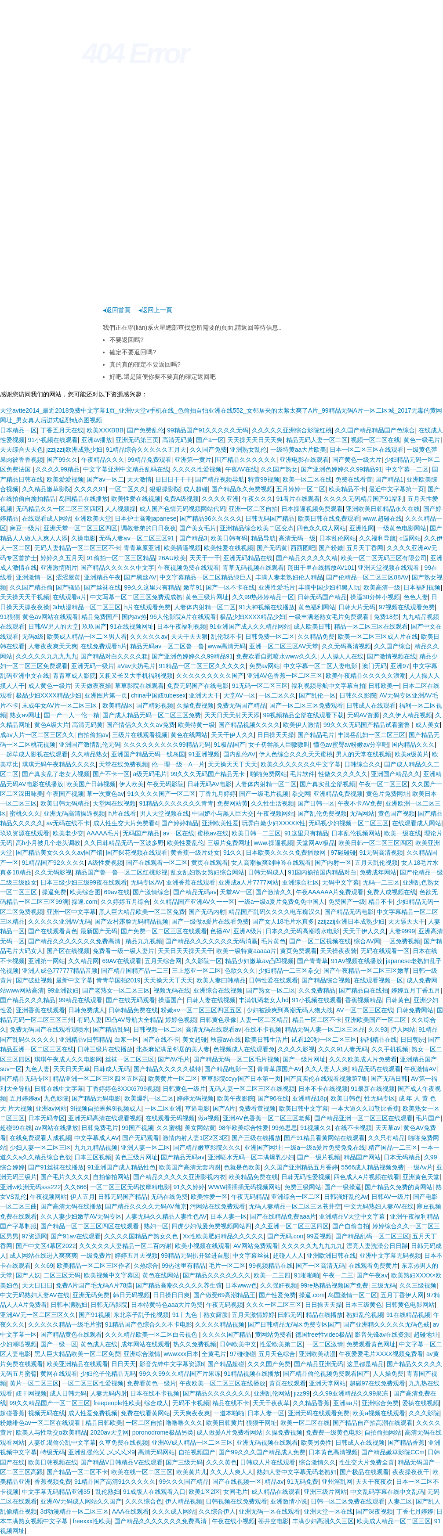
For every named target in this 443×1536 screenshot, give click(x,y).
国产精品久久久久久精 (307, 557)
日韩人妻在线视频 (211, 1000)
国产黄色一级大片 (356, 459)
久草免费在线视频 (123, 1442)
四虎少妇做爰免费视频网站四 (211, 1226)
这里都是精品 (365, 1363)
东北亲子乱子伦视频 (141, 1314)
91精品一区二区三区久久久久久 (202, 665)
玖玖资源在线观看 (24, 833)
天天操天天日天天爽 (255, 439)
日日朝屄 (412, 1039)
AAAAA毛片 (103, 833)
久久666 (75, 1187)
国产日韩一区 (316, 803)
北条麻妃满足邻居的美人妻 (173, 1049)
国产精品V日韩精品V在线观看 (121, 1462)
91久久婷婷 (189, 1187)
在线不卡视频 (262, 1029)
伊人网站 (403, 1029)
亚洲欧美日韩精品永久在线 (383, 508)
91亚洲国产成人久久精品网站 (250, 626)
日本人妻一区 (228, 1216)
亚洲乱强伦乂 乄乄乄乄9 (101, 1452)
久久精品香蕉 (311, 1403)
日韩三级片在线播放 (105, 1049)
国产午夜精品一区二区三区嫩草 (366, 970)
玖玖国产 (94, 626)
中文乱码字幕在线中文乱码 (387, 1491)
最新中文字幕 (74, 980)
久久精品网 (83, 960)
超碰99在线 (16, 1127)
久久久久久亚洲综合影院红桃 (292, 430)
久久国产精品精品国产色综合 (375, 430)
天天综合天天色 (21, 449)
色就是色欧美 (242, 1167)
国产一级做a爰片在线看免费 (210, 921)
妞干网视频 (31, 1393)
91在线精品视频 (408, 1314)
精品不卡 (380, 901)
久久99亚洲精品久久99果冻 (351, 1393)
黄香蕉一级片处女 (195, 852)
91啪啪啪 (307, 1275)
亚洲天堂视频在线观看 (389, 567)
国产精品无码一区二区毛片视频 (236, 1059)
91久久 (233, 852)
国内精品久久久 (413, 744)
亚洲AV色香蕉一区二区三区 (285, 675)
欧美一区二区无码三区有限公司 (384, 557)
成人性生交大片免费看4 (125, 823)
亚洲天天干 (204, 695)
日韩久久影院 (357, 695)
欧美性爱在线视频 (135, 498)
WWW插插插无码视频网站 (244, 1187)
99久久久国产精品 (184, 1481)
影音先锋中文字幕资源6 (171, 1363)
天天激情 (139, 479)
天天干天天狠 (189, 636)
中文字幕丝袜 (250, 1255)
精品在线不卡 (230, 1403)
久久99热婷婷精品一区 (263, 597)
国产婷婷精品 (179, 823)
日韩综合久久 (362, 764)
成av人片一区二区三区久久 (37, 734)
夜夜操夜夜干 (410, 1471)
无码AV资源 (363, 715)
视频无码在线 (171, 990)
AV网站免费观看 (255, 1245)
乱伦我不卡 (226, 636)
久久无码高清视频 (346, 646)
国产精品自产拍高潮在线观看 (373, 1422)
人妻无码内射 (108, 1393)
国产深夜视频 (374, 1511)
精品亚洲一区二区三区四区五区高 (99, 1078)
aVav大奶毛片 (136, 665)
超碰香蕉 (12, 1413)
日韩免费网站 (414, 1010)
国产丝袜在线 (102, 587)
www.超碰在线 (382, 518)
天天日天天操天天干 (185, 950)
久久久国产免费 (268, 1363)
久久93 (378, 1029)
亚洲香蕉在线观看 (190, 882)
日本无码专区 (46, 1118)
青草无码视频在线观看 (253, 567)
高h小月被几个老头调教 (48, 842)
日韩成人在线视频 (360, 1442)
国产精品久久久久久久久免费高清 (75, 941)
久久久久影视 (296, 1049)
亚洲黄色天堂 (421, 1176)
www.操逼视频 (273, 842)
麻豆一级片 (25, 528)
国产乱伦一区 (317, 695)
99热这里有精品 (184, 1265)
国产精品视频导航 (219, 479)
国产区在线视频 (68, 950)
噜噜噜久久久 (184, 1422)
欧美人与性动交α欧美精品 (51, 1432)
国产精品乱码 (111, 1029)
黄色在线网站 (189, 734)
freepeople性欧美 (117, 1403)
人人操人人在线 (341, 656)
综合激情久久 (317, 1462)
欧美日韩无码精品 (65, 803)
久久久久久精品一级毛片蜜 (65, 1324)
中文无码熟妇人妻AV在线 (379, 1206)
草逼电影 (197, 1108)
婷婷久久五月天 (62, 557)
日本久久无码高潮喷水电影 (302, 931)
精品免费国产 (99, 616)
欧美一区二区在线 (307, 479)
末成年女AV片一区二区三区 (60, 705)
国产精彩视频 (154, 705)
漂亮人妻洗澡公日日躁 (377, 1245)
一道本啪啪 (229, 1413)
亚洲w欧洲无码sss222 (30, 1187)
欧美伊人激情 (301, 724)
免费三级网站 (302, 1187)
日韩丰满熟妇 (69, 1304)
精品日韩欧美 (103, 1422)
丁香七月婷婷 (414, 1511)
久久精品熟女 (89, 754)
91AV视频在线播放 (356, 960)
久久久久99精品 (58, 469)
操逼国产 (170, 1000)
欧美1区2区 (204, 1491)
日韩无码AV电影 (209, 784)
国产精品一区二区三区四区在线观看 (90, 1226)
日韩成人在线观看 (371, 705)
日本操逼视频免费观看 (312, 508)
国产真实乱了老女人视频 (56, 773)
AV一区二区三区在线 (364, 1010)
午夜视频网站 (275, 813)
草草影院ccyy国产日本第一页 (241, 1078)
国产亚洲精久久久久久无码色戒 (386, 1324)
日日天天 (123, 1363)
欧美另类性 (316, 1442)
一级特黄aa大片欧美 (298, 449)
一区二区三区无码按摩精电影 (130, 1187)
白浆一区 (126, 1039)
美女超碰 (194, 1039)
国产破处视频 (34, 980)
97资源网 (34, 1236)
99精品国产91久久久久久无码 (207, 430)
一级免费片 (95, 1255)
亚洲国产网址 (262, 1147)
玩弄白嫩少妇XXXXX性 (273, 823)
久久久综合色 (143, 1501)
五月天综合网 (163, 960)
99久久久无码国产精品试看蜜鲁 (367, 724)
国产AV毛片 (174, 1059)
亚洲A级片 (247, 931)
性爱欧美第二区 (281, 1344)
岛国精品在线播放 (83, 498)
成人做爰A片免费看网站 (229, 1432)
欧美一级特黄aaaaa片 (246, 950)
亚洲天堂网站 (327, 1383)
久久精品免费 (316, 636)
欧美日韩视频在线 (52, 1462)
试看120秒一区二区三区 (324, 1039)
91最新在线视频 (373, 1088)
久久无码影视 (53, 872)
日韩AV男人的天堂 (53, 626)
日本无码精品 (402, 1157)
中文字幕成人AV (96, 1137)
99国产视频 (137, 1127)
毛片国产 (428, 1118)
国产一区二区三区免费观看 (306, 705)
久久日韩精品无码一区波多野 (124, 842)
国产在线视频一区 (236, 1481)
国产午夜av (372, 1275)
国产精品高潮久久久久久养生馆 (179, 1285)
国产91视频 (94, 1314)
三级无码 (383, 1285)
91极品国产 (229, 744)
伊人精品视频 (183, 1501)
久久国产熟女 (279, 469)
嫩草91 (193, 587)
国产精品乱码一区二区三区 (372, 1236)
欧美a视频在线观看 (378, 1413)
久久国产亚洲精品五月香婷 (301, 1167)
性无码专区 (379, 1098)
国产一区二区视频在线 (320, 941)
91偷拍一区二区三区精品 (121, 557)
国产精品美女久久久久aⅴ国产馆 (59, 852)
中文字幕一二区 (406, 469)
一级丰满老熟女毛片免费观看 (329, 616)
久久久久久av (148, 636)
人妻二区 (400, 1501)
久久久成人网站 (173, 1511)
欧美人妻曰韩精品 (221, 980)
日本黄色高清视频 (333, 1452)
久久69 (44, 1265)
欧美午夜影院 (235, 1098)
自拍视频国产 (196, 1452)
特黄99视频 (264, 479)
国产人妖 (28, 1275)
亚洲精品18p (309, 1098)
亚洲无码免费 (91, 1295)
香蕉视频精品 (363, 1000)
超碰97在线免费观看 (377, 1383)
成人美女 (427, 724)
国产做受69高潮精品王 (224, 1295)
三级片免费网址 (229, 842)
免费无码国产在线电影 (198, 685)
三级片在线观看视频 (139, 734)
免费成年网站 (377, 872)
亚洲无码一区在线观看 (269, 1511)
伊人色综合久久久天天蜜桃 (296, 754)
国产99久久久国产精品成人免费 (261, 1452)
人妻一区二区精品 (264, 1019)
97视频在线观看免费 (407, 607)
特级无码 (52, 1452)
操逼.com (84, 901)
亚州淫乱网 (337, 1481)
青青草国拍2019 (118, 980)
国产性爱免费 (277, 1295)
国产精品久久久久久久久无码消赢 (211, 941)
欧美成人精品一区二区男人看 (87, 636)
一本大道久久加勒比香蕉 (365, 1108)
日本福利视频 (421, 587)
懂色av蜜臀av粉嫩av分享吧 (350, 744)
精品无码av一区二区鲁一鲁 (167, 646)
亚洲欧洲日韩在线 (331, 1255)
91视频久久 (316, 1127)
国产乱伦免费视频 (322, 813)
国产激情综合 (151, 892)
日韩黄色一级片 (184, 1088)
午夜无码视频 (224, 1304)
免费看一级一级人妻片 (123, 950)
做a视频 (209, 1118)
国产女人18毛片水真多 (283, 921)
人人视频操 (120, 508)
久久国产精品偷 (31, 587)
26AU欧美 (172, 557)
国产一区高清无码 (320, 1265)
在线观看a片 (70, 597)
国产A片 (224, 1108)
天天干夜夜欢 (374, 1481)
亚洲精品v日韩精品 (85, 1039)
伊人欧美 (131, 784)
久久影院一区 (203, 960)
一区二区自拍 (144, 1422)
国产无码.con (285, 1236)
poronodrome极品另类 (162, 1432)
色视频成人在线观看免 (244, 1049)
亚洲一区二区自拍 (253, 508)
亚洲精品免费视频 (338, 793)
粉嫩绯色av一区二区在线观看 (41, 1422)
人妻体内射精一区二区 (205, 607)
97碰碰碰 (343, 852)
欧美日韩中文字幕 (303, 1108)
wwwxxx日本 (181, 1353)
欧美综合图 (85, 892)
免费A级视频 (181, 498)
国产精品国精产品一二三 (135, 970)
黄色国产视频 (396, 813)
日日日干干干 (173, 479)
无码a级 (33, 636)
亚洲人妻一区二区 (145, 1147)
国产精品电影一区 (229, 1068)
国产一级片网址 (304, 1059)
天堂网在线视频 (114, 803)
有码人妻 (89, 1019)
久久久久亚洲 (220, 498)
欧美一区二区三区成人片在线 (378, 636)
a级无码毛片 (150, 773)
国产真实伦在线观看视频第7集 (325, 1078)
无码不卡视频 (190, 1403)
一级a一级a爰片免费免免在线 (324, 1147)
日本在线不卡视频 (154, 1393)
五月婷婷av (25, 1098)
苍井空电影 (273, 1521)
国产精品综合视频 (326, 980)
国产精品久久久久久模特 (167, 1068)
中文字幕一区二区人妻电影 (321, 665)
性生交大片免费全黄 (366, 1462)
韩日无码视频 (131, 1295)
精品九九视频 (143, 941)
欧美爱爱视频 (65, 479)
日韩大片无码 (356, 607)
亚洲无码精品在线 (247, 557)
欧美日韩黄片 (224, 1422)
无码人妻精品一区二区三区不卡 (77, 547)
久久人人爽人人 (231, 1471)
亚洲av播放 (97, 439)
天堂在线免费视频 (123, 764)
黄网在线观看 (58, 1373)
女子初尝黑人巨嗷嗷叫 (279, 744)
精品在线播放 (324, 1314)
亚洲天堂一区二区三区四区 (80, 528)
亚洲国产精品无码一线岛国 (148, 754)
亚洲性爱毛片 (276, 587)
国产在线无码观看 (130, 1000)
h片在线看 (123, 813)
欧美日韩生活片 (266, 1039)
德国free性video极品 (323, 1334)
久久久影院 (424, 1413)
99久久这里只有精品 (152, 587)
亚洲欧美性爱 (220, 823)
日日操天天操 (275, 734)
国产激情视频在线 (391, 656)
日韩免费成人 (86, 1010)
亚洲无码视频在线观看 (267, 1442)
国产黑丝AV (140, 577)
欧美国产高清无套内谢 (190, 1167)
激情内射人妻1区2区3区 (195, 1137)
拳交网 (301, 793)
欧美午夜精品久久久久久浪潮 (366, 675)
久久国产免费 (208, 449)
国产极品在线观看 (364, 1471)
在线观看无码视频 (170, 1118)
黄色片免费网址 (387, 793)
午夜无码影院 (165, 784)
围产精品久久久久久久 (245, 459)
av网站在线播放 (56, 1127)
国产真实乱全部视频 (327, 784)
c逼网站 (410, 538)
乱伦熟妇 (107, 1491)
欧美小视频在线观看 (202, 1245)
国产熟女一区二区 (270, 990)
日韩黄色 (397, 1000)
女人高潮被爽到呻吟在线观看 (271, 862)
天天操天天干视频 (24, 597)
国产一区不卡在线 (230, 587)
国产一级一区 (58, 1344)
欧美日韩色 (345, 1098)
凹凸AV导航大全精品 (133, 1019)
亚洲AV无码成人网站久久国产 (81, 1501)
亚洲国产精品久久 (395, 773)
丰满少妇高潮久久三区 (323, 1521)
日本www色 (241, 1285)
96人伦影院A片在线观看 (183, 616)
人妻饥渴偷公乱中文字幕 (62, 1442)
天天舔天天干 (406, 921)
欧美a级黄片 (412, 754)
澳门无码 (374, 665)
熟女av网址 (25, 715)
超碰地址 (426, 1334)
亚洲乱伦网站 (272, 1393)
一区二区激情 (324, 1344)
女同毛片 (235, 1491)
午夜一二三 (338, 1275)
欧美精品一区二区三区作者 (94, 1265)
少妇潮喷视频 (18, 1344)
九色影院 (56, 1098)
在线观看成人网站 (46, 518)
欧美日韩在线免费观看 (328, 518)
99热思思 (284, 1127)
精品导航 (263, 538)
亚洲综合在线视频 (218, 990)
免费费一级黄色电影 (333, 1432)
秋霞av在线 (226, 1039)
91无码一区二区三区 (260, 685)
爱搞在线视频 (420, 1403)
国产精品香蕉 (406, 1442)
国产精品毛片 (316, 734)
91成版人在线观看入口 (154, 1491)
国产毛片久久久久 (65, 1176)
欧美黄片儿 (191, 1471)
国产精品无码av (195, 892)
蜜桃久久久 (25, 813)
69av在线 (116, 892)
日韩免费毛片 (99, 1127)
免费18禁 (386, 616)
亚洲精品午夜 (102, 577)
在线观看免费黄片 (373, 1265)
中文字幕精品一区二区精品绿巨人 (206, 577)
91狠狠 (9, 616)
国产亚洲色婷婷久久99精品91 (341, 469)
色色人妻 (415, 597)
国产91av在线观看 (76, 1236)
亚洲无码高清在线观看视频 (105, 1118)
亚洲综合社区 (300, 882)
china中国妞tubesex (158, 695)
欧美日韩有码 (229, 538)
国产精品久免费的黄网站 (398, 1187)
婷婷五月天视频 (136, 1255)
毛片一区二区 (227, 1265)
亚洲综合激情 (141, 1353)
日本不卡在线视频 (323, 1088)
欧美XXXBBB (105, 430)
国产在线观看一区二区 (157, 862)
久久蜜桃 (168, 1127)
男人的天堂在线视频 (363, 754)
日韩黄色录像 (218, 1019)
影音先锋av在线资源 (382, 1334)
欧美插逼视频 (182, 547)
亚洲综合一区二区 (295, 1196)
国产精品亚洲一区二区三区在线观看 (363, 1118)
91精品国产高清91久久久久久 (115, 1481)
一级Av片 (420, 1167)
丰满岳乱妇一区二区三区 (371, 734)
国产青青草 (312, 960)
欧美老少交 (68, 833)
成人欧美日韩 (312, 626)
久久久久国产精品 (226, 1334)
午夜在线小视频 (233, 1521)
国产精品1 (389, 479)
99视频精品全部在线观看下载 (303, 715)
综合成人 (156, 1403)
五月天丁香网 (364, 547)
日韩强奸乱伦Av (346, 1196)
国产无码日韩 (388, 1078)
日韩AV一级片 (390, 1196)
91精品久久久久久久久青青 (176, 803)
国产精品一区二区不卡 (77, 1471)
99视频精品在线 (271, 1265)
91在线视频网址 (132, 626)
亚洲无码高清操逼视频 (74, 813)
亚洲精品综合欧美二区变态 (257, 528)
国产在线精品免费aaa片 (283, 1216)
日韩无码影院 (109, 1304)
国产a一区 (210, 439)
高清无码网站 (156, 1452)
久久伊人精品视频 (407, 715)
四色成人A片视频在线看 (366, 1176)
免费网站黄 (232, 803)
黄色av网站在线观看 (50, 616)
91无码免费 (303, 1481)
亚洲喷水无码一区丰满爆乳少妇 (251, 1157)
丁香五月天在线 (62, 430)
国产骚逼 (68, 587)
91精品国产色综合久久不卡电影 (148, 1324)
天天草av (387, 1127)
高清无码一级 (297, 538)
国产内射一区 (333, 862)
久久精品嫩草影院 (46, 489)
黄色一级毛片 (421, 439)
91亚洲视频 (204, 754)
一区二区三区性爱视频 (92, 1383)
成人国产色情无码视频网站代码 (182, 508)
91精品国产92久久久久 (53, 862)
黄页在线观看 (209, 862)
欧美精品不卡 (347, 489)
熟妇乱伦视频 (364, 1314)
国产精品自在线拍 (363, 990)
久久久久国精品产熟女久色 (142, 1236)
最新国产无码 (98, 931)
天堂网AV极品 (315, 842)
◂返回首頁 (117, 309)
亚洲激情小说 (288, 1501)
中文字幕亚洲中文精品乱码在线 (126, 469)
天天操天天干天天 (232, 764)
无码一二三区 (381, 882)
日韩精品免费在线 (133, 1010)
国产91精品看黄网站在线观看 (324, 1137)
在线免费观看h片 (103, 646)
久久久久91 (90, 489)
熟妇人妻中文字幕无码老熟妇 (297, 1471)
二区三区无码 (62, 1275)
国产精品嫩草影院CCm (393, 1452)
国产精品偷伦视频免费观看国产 (326, 1373)
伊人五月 (82, 1196)
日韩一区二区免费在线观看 (348, 1501)
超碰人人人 (288, 1255)
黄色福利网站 (316, 607)
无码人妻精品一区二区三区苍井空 (295, 1206)
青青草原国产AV (279, 1068)
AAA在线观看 (130, 1511)
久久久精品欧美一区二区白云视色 (152, 1334)
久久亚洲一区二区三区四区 (292, 1226)
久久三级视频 (417, 1285)
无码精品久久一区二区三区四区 (59, 508)
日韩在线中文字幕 (59, 1088)
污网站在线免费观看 (217, 1206)
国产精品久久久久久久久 (217, 1275)
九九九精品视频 (95, 1147)
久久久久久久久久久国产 (210, 675)
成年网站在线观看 (145, 1344)
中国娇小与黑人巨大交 (223, 813)
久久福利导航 (377, 538)
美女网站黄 (200, 1127)
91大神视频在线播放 (267, 607)
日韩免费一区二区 (269, 636)
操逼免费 (54, 892)
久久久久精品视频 (219, 1324)
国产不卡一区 (111, 773)
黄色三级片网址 (207, 597)
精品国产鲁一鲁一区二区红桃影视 (121, 872)
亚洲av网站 (51, 1108)
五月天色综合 (276, 1353)
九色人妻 (37, 1068)
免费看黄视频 (257, 1108)
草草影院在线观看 (139, 685)
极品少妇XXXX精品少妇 (252, 616)
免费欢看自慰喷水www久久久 (276, 656)
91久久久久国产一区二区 (161, 793)
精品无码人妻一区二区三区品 (325, 1029)
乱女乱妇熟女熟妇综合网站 (207, 872)
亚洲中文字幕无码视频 (390, 1255)
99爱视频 (319, 1236)
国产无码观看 (140, 1137)
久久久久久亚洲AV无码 (59, 921)
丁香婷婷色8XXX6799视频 (123, 1088)
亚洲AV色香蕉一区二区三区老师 (267, 1118)
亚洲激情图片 (58, 567)
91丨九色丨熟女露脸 (200, 1314)
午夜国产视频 (65, 793)
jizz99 (302, 1393)
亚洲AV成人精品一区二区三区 (192, 1442)
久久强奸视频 (278, 1285)
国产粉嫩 (331, 547)
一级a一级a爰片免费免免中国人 (281, 901)
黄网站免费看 (273, 1334)
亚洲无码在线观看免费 (318, 1413)
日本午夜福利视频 (181, 626)
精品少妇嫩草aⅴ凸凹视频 (259, 960)
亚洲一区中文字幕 (71, 911)
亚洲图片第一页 (105, 695)
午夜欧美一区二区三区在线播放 (222, 1383)
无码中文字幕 (340, 882)
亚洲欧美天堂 (92, 518)
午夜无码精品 (249, 1196)
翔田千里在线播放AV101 (321, 567)
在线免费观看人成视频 (40, 1137)
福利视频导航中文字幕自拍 (328, 685)
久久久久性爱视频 (197, 469)
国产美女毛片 (197, 528)
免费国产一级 (346, 901)
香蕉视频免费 (52, 1481)
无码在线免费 (169, 1196)
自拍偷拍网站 (111, 1176)
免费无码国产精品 (241, 705)
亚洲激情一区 (34, 577)
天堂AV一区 (239, 695)
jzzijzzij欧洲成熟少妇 (75, 449)
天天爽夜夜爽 (191, 1413)
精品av (274, 1481)
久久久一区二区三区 (273, 1304)
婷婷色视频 (180, 1019)
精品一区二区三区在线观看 (371, 626)
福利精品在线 (378, 1039)
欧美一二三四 (272, 1275)
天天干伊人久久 (232, 734)
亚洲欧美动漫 (317, 1353)
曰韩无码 (290, 1314)
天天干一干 (204, 557)
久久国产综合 (392, 646)
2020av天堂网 (109, 1432)
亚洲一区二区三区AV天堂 (284, 646)
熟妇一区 (156, 1226)
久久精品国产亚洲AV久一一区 (194, 901)
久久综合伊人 (217, 1511)
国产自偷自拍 (350, 1226)
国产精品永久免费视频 (242, 489)
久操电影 (83, 538)
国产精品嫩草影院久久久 (207, 1147)
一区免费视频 (401, 941)
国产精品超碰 (225, 1363)
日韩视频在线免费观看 (236, 1501)
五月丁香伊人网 (402, 1295)
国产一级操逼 (342, 1187)
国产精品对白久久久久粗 (114, 656)
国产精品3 (193, 538)
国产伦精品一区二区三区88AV (367, 577)
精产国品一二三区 (393, 1147)
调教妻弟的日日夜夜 (148, 528)
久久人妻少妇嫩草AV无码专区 (81, 1216)
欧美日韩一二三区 (256, 833)
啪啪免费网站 (268, 773)
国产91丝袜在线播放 (56, 1167)
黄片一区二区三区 (34, 1383)
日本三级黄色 (363, 1304)
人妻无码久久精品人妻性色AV (166, 1216)
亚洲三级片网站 (325, 1491)
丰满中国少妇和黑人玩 (329, 587)
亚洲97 (400, 665)
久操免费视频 (195, 705)
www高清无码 (227, 646)
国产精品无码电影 (349, 911)
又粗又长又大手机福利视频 (136, 675)
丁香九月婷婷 (217, 793)
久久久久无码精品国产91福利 (363, 498)
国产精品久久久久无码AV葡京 (146, 1206)
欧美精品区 (117, 705)
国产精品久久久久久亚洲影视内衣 (179, 1176)
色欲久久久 (240, 970)
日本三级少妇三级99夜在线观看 (83, 882)
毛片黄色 (273, 941)
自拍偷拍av (93, 734)
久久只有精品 (386, 1137)
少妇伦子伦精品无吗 (108, 1373)
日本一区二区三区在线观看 (366, 449)
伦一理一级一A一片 (178, 764)
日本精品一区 (18, 430)
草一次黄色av (105, 793)
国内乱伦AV (239, 754)
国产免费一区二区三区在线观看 (164, 931)
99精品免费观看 (149, 459)
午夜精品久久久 (102, 459)
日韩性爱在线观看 (273, 980)
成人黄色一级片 (49, 685)
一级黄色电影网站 (401, 528)
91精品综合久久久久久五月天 (146, 449)
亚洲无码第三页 (137, 439)
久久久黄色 (221, 1462)
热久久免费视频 (194, 1344)
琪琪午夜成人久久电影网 (68, 1059)
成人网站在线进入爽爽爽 (43, 1255)
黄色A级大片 (51, 724)
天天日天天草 (71, 1068)
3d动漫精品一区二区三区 (87, 607)
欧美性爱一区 (209, 1196)
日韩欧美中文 (238, 1344)
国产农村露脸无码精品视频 (131, 921)
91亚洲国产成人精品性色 (121, 1167)
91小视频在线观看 (53, 439)
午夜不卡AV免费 (360, 803)
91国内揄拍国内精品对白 (322, 872)
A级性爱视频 (105, 862)
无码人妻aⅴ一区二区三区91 (137, 538)
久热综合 (146, 1265)
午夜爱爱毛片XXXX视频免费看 (381, 1353)
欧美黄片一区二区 (172, 1078)
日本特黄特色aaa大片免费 (167, 1304)
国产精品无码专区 (24, 1078)
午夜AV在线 (241, 469)
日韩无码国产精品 (269, 518)
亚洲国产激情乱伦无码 (89, 744)
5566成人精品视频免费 (372, 1167)
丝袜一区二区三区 (129, 1059)
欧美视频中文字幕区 (111, 1275)
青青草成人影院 (74, 675)
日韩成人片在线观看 (267, 1462)
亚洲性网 (361, 528)
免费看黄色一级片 (151, 1383)
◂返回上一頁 (155, 309)
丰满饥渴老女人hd (264, 1000)
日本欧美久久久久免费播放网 (286, 852)
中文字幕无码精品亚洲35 (57, 1491)
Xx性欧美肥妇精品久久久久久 (223, 1236)
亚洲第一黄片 (192, 459)
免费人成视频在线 (391, 892)
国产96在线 (273, 1098)
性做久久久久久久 (342, 773)
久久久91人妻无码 (343, 1049)
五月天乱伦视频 (376, 862)
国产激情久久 (273, 892)
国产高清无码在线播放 (71, 1206)
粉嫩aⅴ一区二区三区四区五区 (202, 1010)
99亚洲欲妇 (63, 990)
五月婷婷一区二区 (300, 489)
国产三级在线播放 (256, 1137)
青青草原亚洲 (141, 547)
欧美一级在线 (402, 833)
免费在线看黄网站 (145, 1413)
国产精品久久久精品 (27, 1000)
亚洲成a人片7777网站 (248, 882)
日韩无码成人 (266, 872)
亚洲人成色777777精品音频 (60, 970)
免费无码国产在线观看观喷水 (50, 1029)
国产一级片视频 (318, 1157)
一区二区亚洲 (163, 1108)
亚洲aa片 (346, 1403)
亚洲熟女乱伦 (248, 449)
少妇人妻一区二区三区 (40, 1147)
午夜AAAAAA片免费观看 (329, 892)
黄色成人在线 (98, 1344)
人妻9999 (402, 931)
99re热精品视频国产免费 (334, 1285)
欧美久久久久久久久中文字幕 (301, 764)
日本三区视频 (92, 1157)
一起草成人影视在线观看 (34, 754)
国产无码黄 (272, 547)
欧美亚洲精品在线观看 (77, 1363)
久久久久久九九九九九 (46, 656)
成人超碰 (195, 489)
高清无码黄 (177, 439)
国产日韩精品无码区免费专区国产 (294, 1324)
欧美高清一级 (381, 587)
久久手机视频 (389, 1049)
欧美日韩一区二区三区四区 (375, 842)
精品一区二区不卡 (316, 1019)
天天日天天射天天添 (232, 715)
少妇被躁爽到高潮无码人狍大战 (290, 1010)
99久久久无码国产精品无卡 (209, 773)
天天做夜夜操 (92, 685)
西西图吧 (302, 547)
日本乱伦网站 (337, 538)
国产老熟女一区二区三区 (116, 990)
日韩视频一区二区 (157, 1029)
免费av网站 (264, 665)
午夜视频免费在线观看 (188, 567)
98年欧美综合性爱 (243, 1127)
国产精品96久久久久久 (211, 518)
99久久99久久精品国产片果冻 (180, 1373)
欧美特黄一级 (196, 724)
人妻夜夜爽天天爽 (52, 646)
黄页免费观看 (298, 950)
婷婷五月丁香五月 (415, 990)
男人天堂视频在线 (164, 813)
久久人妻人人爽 (326, 1068)
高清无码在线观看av (213, 1029)
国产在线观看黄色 (52, 931)
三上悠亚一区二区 (196, 970)
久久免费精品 (316, 990)
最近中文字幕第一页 (396, 489)
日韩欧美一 (383, 685)
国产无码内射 (207, 911)
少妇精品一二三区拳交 (289, 970)
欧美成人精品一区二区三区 (394, 1521)
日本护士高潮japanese (146, 518)
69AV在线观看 (122, 960)
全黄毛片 (214, 1353)
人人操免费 (388, 1373)
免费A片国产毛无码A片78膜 (94, 1285)
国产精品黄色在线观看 (71, 1334)
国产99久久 (62, 459)
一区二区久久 (127, 489)
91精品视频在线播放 (252, 1373)
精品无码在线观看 (376, 1068)
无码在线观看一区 (385, 950)
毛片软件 (302, 773)
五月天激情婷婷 (253, 1314)
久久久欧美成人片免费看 (363, 1059)
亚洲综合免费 (380, 1403)
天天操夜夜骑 (338, 950)
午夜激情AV (420, 1068)
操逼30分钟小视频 (375, 597)
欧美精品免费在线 (253, 1176)
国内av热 (134, 616)
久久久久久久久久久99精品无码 (167, 744)
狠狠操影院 (164, 489)
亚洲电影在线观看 (304, 459)
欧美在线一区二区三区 (142, 1471)
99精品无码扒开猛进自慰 (195, 1255)
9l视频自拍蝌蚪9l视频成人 (106, 1108)
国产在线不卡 (160, 1039)
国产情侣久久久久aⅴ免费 (140, 724)
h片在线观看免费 (147, 607)
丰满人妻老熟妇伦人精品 (289, 577)
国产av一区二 (105, 479)
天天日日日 (37, 1285)
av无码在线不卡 (68, 823)
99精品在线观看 (81, 1000)
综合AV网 (367, 941)
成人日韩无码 (68, 1393)
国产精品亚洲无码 (318, 1363)
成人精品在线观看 (276, 1491)
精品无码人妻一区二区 (317, 439)
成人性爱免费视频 (92, 1413)
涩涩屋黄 (68, 577)
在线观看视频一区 (378, 980)
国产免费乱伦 (145, 430)
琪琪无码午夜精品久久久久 (59, 764)
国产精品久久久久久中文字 (117, 567)
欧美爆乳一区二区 (149, 1098)
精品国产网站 (362, 1157)
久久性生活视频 (272, 803)
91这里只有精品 (306, 833)
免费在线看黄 (353, 479)
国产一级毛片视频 (263, 793)
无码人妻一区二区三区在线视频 (252, 1088)
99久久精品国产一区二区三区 (50, 1403)
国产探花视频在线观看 (136, 852)
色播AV (220, 931)
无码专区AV (147, 882)
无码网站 (362, 813)
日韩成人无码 (111, 1068)
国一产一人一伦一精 (71, 715)
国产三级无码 (184, 1462)
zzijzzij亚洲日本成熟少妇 (351, 921)
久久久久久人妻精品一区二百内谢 (125, 1245)
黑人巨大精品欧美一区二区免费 (142, 911)
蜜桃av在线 (213, 833)
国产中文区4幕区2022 (46, 1245)
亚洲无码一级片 (92, 665)
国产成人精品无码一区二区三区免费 (151, 715)
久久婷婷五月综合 (125, 901)
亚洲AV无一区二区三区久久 (38, 1314)
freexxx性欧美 (92, 1521)
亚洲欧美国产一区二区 (376, 1019)
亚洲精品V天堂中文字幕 (352, 1216)
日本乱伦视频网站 (356, 833)
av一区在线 (178, 833)
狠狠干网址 (261, 1422)
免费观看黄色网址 (371, 1344)
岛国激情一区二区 (352, 1295)
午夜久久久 (257, 498)
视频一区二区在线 (375, 439)
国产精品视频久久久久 (249, 724)
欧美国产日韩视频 (91, 784)
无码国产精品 (141, 833)
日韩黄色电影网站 (410, 1304)
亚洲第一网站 (46, 960)
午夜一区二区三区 (383, 784)
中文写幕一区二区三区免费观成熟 (136, 597)
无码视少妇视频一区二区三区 (349, 823)
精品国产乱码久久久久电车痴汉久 (275, 911)
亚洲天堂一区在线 (328, 1511)
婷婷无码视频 (195, 1098)
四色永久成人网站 (321, 528)
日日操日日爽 (171, 1295)
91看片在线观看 (298, 498)
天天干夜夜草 (271, 1403)
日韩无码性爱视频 (305, 1176)
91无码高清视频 (381, 852)
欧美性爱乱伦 (185, 842)
